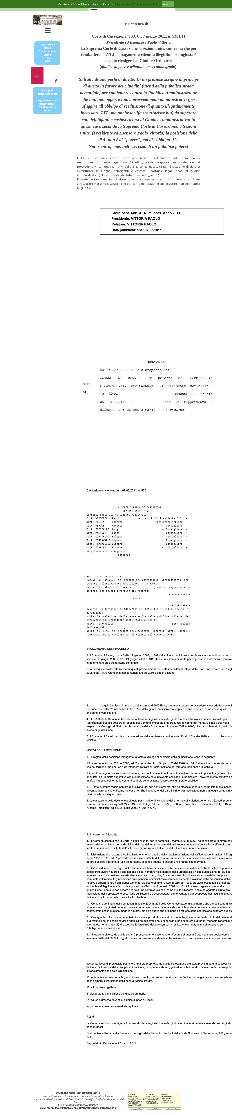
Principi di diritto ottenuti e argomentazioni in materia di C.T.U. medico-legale (47, 100)
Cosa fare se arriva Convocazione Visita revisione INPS (47, 53)
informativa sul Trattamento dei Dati (136, 3)
